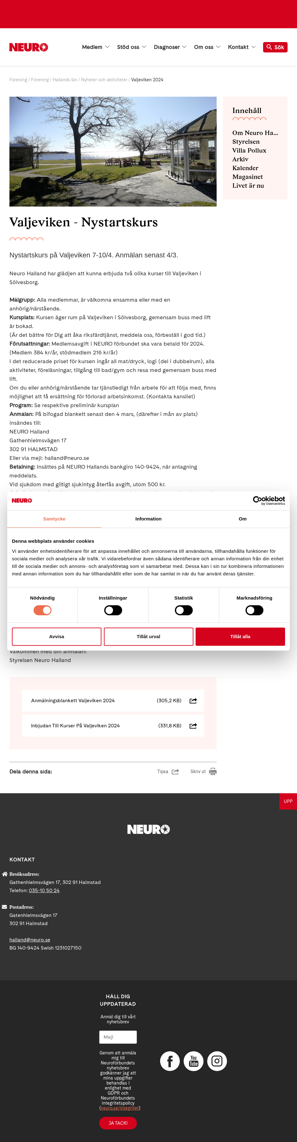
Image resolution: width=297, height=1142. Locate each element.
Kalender (245, 168)
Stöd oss (131, 47)
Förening (18, 79)
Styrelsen (246, 141)
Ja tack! (118, 1123)
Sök (275, 47)
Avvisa (56, 636)
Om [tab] (242, 518)
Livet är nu (248, 185)
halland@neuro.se (29, 940)
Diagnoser (170, 47)
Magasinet (247, 176)
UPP (288, 801)
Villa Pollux (249, 150)
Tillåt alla (240, 636)
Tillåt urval (148, 636)
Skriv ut (198, 771)
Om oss (207, 47)
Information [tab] (148, 518)
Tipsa (162, 771)
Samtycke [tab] (54, 518)
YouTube (193, 1061)
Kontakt (242, 47)
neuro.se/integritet (120, 1108)
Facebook (169, 1061)
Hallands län (65, 79)
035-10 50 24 (44, 890)
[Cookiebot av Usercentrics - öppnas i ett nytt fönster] (257, 500)
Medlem (96, 47)
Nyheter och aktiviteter (104, 79)
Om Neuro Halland (255, 133)
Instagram (216, 1061)
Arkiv (240, 159)
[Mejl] (118, 1037)
